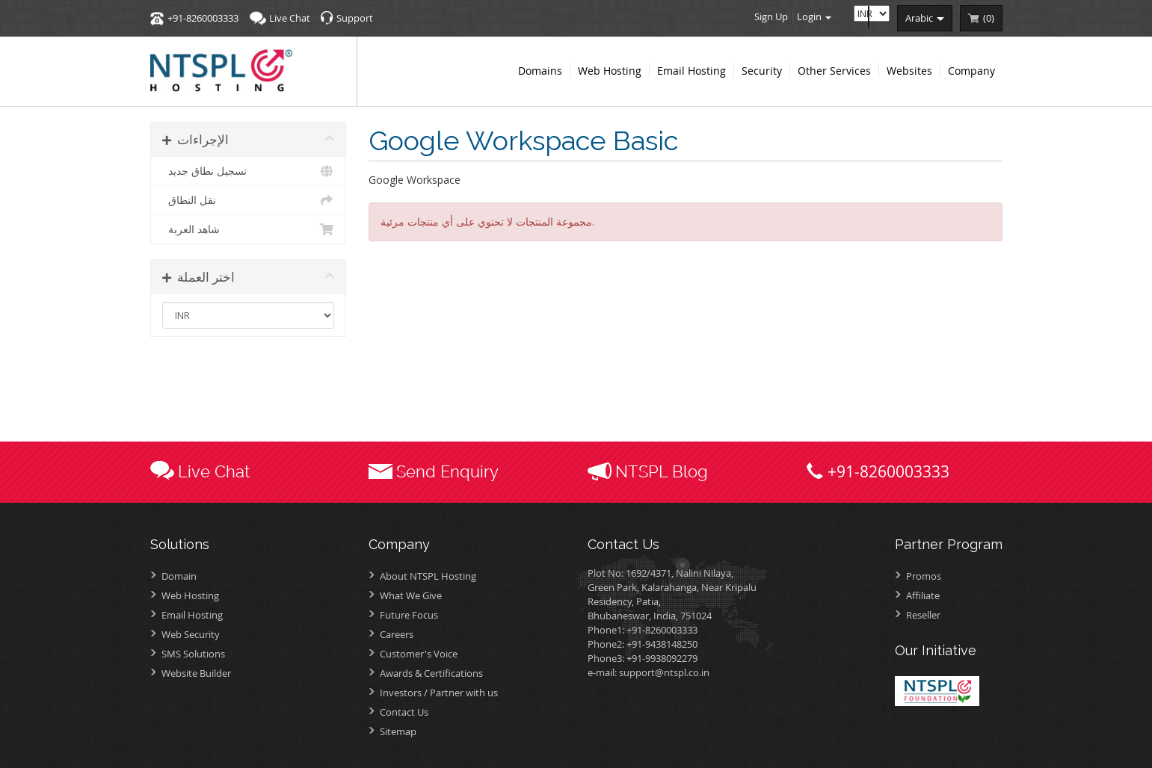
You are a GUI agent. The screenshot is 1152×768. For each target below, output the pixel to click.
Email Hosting (192, 615)
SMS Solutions (193, 653)
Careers (396, 634)
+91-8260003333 (202, 18)
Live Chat (289, 18)
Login (814, 16)
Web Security (190, 634)
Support (354, 18)
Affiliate (923, 595)
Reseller (923, 615)
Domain (179, 576)
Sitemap (398, 731)
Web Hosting (190, 595)
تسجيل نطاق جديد (248, 171)
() (988, 18)
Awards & (431, 673)
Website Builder (196, 673)
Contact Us (404, 712)
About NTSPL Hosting (428, 576)
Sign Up (771, 16)
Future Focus (409, 615)
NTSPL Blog (661, 471)
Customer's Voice (419, 653)
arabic (924, 18)
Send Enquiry (447, 471)
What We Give (411, 595)
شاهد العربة (248, 229)
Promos (923, 576)
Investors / (439, 692)
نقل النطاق (248, 200)
